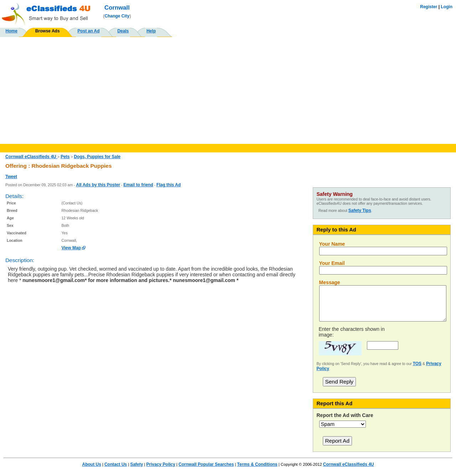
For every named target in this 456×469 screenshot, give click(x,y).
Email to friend (138, 184)
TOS (417, 363)
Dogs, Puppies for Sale (97, 156)
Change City (117, 16)
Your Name (332, 244)
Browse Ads (47, 30)
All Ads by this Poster (98, 184)
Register (428, 6)
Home (11, 30)
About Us (91, 464)
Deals (123, 30)
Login (446, 6)
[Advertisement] (228, 90)
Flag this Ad (168, 184)
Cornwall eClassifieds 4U (31, 156)
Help (151, 30)
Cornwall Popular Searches (206, 464)
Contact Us (115, 464)
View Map (71, 247)
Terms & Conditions (257, 464)
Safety (136, 464)
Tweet (11, 176)
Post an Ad (88, 30)
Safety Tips (359, 210)
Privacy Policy (160, 464)
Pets (65, 156)
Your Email (332, 263)
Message (329, 282)
